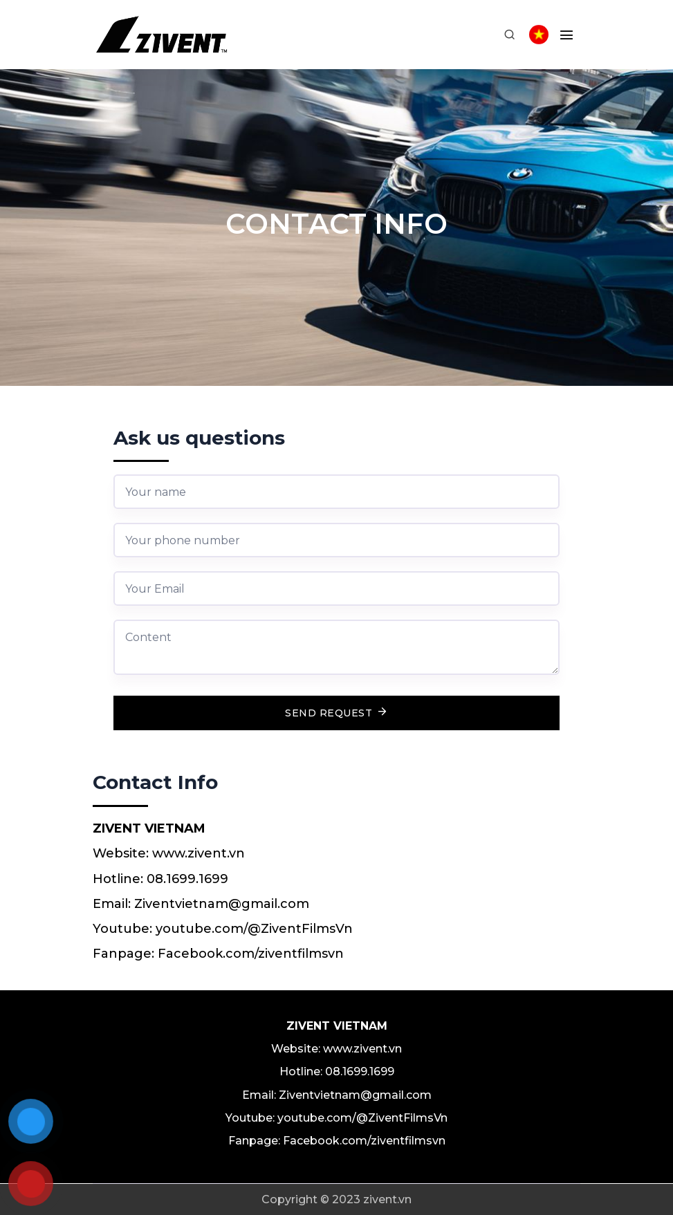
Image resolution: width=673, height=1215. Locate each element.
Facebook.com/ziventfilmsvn (251, 953)
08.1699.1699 (187, 879)
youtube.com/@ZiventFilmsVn (254, 928)
